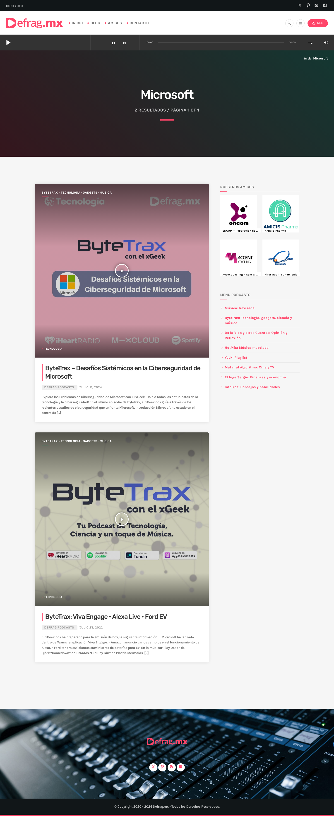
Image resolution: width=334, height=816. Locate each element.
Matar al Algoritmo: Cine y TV (249, 367)
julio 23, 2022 (91, 627)
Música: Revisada (240, 308)
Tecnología (53, 348)
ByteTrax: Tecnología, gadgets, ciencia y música (258, 320)
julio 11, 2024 (90, 387)
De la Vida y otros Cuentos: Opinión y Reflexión (256, 335)
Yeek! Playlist (236, 358)
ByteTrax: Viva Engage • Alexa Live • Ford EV (106, 617)
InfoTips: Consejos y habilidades (252, 387)
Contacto (14, 6)
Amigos (115, 23)
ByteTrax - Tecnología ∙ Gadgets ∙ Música (77, 193)
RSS (317, 23)
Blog (95, 23)
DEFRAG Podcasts (59, 387)
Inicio (77, 23)
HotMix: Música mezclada (247, 348)
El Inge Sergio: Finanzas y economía (255, 377)
